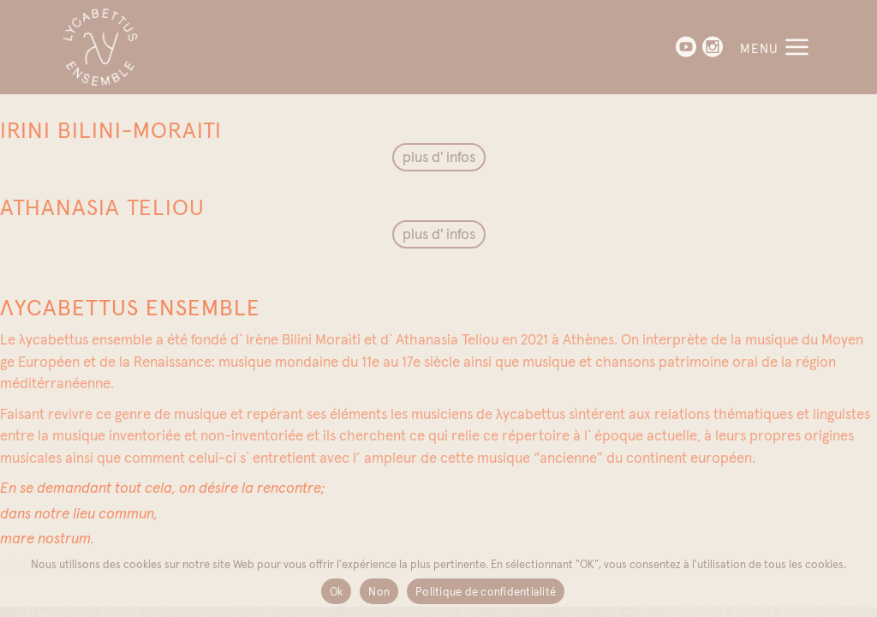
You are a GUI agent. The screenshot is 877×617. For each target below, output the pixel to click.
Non (379, 591)
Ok (336, 591)
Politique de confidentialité (485, 591)
